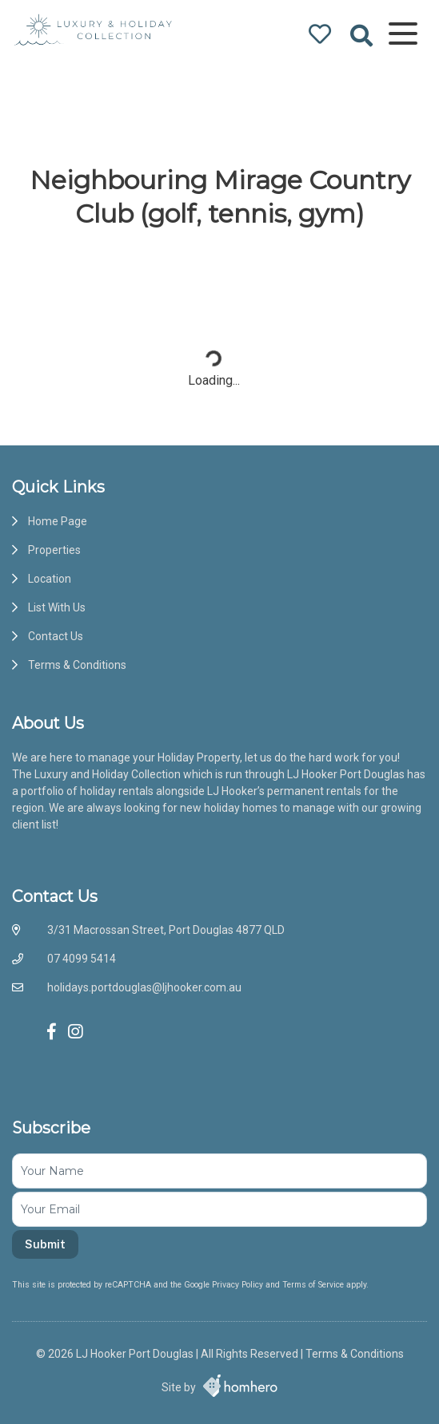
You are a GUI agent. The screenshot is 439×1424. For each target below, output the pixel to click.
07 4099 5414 (81, 958)
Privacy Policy (238, 1285)
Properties (54, 550)
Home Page (57, 521)
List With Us (57, 607)
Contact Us (55, 636)
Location (49, 578)
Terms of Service (314, 1285)
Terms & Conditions (77, 665)
